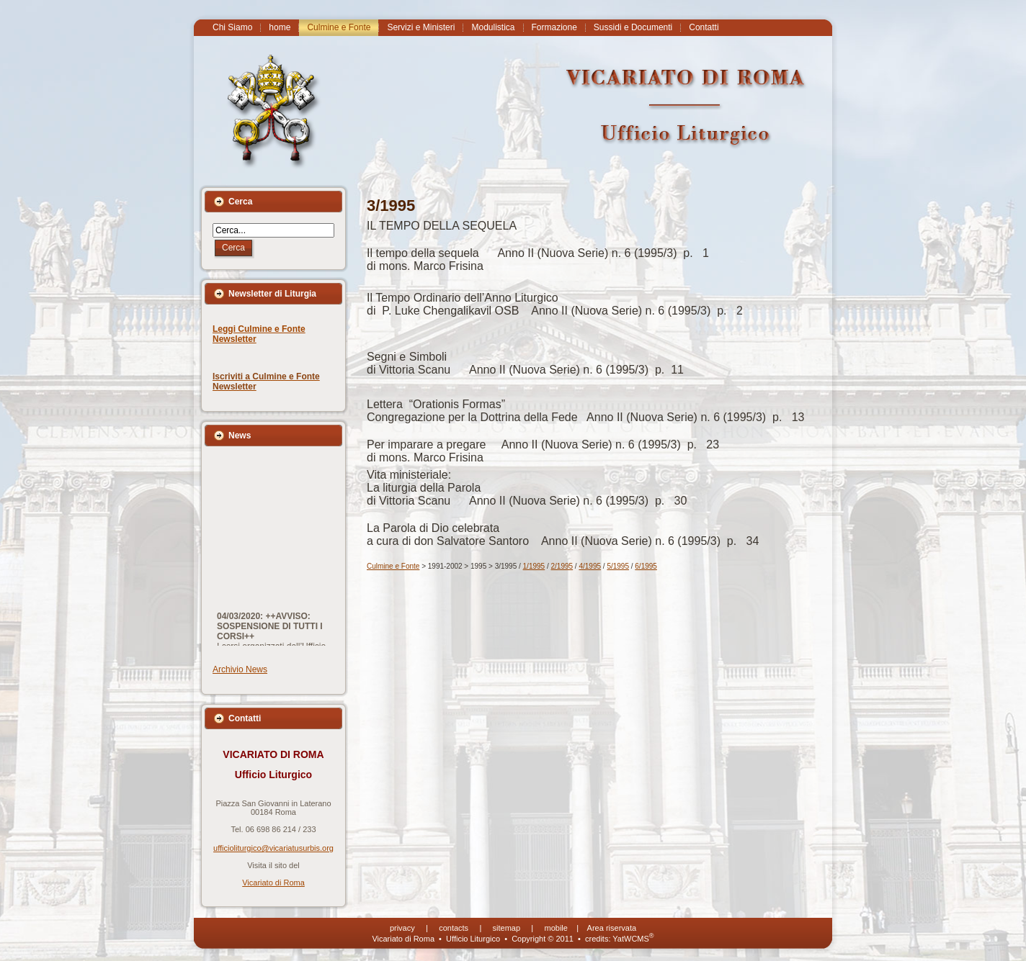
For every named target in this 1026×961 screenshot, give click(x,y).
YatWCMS (632, 938)
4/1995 (590, 566)
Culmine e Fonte (393, 566)
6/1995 (646, 566)
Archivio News (240, 669)
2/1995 (562, 566)
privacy (402, 928)
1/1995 (534, 566)
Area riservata (611, 928)
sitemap (507, 928)
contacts (453, 928)
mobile (556, 928)
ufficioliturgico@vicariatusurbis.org (273, 848)
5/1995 (618, 566)
